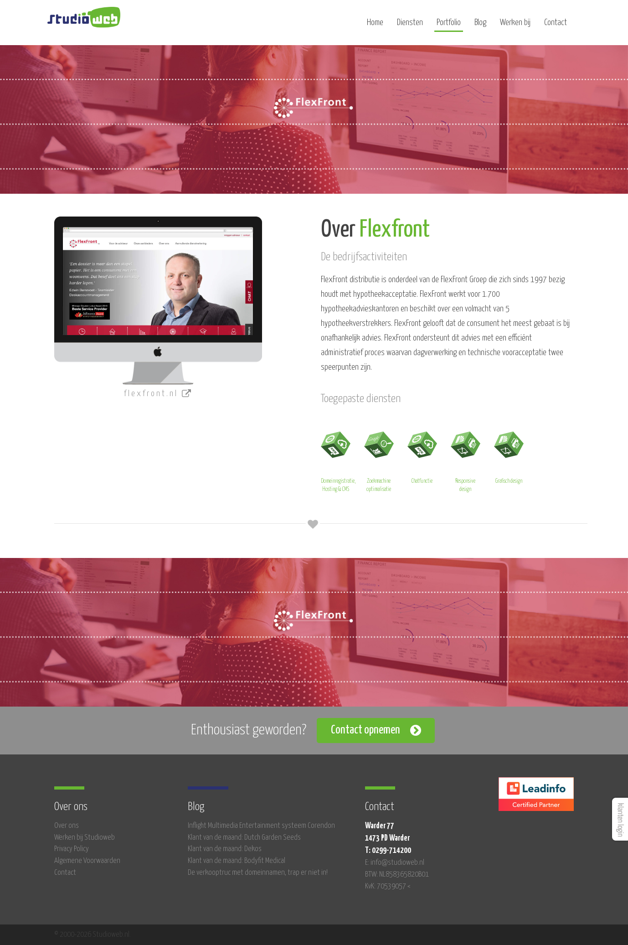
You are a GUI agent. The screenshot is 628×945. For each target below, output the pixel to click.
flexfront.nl (158, 393)
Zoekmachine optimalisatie (379, 460)
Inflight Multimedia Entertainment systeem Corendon (261, 826)
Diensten (410, 26)
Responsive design (465, 460)
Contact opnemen (365, 730)
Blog (480, 26)
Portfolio (449, 26)
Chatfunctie (422, 456)
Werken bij (515, 26)
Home (375, 26)
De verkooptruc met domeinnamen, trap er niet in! (258, 873)
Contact (555, 26)
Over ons (66, 826)
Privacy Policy (71, 849)
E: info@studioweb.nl (394, 863)
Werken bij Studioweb (84, 838)
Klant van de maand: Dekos (225, 849)
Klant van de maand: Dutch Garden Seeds (244, 838)
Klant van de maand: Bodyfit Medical (236, 861)
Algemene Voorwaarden (87, 861)
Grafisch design (509, 456)
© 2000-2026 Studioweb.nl (91, 935)
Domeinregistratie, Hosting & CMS (338, 460)
